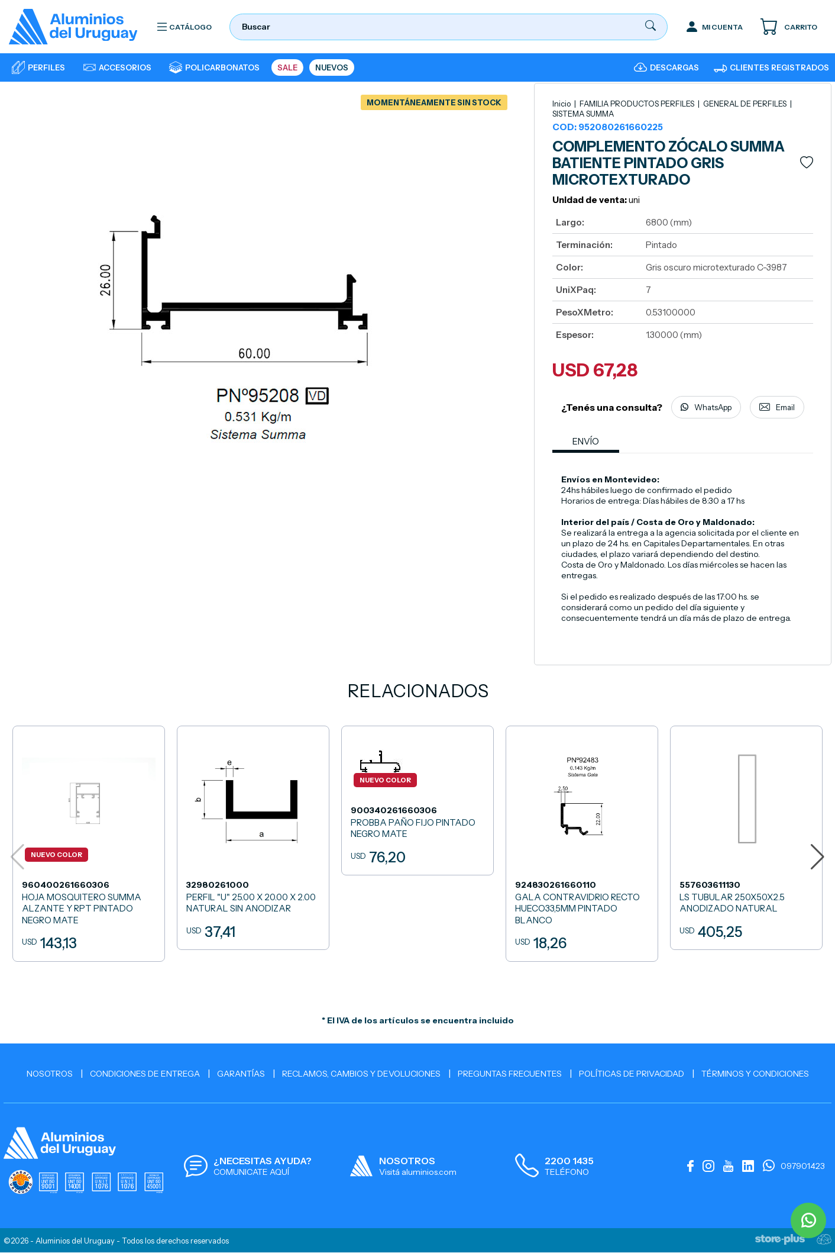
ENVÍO (586, 441)
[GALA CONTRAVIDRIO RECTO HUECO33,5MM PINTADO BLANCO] (582, 844)
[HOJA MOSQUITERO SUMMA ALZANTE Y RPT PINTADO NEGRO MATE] (88, 844)
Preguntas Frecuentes (510, 1073)
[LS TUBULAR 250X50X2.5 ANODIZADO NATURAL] (746, 838)
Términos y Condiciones (755, 1073)
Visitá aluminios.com (418, 1172)
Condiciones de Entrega (145, 1073)
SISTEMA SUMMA (583, 113)
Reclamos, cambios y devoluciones (361, 1073)
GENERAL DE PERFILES (745, 103)
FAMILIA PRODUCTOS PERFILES (638, 103)
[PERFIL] (253, 838)
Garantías (241, 1073)
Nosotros (50, 1073)
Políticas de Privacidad (631, 1073)
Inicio (561, 103)
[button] (818, 857)
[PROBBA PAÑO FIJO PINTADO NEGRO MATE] (417, 801)
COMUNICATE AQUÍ (251, 1172)
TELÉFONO (567, 1172)
